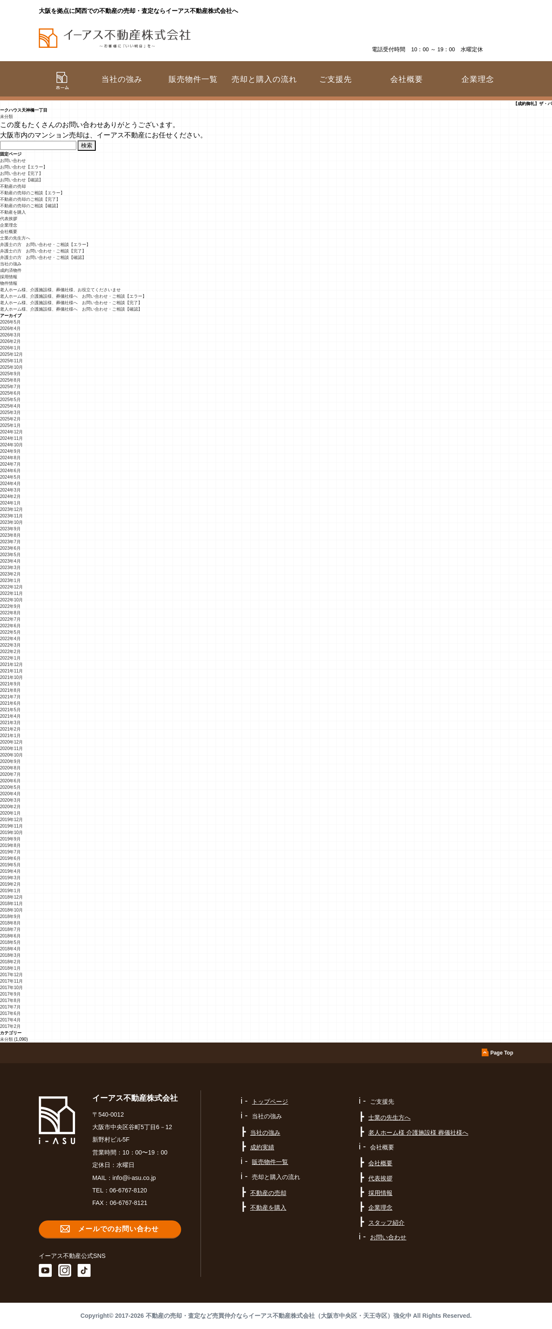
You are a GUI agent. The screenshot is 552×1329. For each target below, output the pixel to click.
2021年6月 (10, 703)
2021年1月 (10, 735)
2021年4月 (10, 716)
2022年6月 (10, 625)
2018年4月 (10, 948)
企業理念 (477, 79)
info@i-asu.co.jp (134, 1177)
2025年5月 (10, 399)
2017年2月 (10, 1026)
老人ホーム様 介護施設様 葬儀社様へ (418, 1132)
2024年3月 (10, 490)
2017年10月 (11, 987)
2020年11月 (11, 748)
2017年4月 (10, 1020)
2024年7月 (10, 464)
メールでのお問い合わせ (118, 1229)
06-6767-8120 (128, 1190)
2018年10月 (11, 910)
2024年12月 (11, 432)
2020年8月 (10, 768)
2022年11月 (11, 593)
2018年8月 (10, 923)
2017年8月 (10, 1000)
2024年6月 (10, 470)
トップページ (270, 1101)
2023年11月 (11, 516)
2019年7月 (10, 852)
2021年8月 (10, 690)
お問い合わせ (13, 160)
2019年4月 (10, 871)
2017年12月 (11, 974)
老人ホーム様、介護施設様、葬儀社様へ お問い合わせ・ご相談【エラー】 (73, 296)
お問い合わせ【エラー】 (23, 167)
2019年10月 (11, 832)
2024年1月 (10, 503)
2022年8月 (10, 612)
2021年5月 (10, 709)
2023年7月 (10, 541)
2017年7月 (10, 1007)
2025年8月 (10, 380)
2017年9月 (10, 994)
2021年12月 (11, 664)
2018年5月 (10, 942)
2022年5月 (10, 632)
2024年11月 (11, 438)
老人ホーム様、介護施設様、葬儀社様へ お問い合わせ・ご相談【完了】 (71, 302)
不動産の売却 (13, 186)
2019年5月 (10, 864)
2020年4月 (10, 793)
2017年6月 (10, 1013)
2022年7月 (10, 619)
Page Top (501, 1053)
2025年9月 (10, 373)
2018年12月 (11, 897)
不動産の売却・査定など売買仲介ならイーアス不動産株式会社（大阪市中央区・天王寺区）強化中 (278, 1315)
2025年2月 (10, 419)
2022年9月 (10, 606)
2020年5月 (10, 787)
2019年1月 (10, 890)
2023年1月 (10, 580)
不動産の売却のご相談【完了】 (30, 199)
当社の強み (11, 263)
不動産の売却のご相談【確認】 (30, 205)
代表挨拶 (8, 218)
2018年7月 (10, 929)
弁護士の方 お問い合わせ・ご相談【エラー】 (45, 244)
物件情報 (8, 283)
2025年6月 (10, 393)
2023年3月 (10, 567)
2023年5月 (10, 554)
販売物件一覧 (193, 79)
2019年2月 (10, 884)
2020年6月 (10, 780)
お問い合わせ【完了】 (21, 173)
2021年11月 (11, 671)
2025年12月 (11, 354)
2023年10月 (11, 522)
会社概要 (8, 231)
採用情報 (8, 276)
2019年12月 (11, 819)
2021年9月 (10, 684)
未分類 (6, 116)
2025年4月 (10, 406)
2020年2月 (10, 806)
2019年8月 (10, 845)
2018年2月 (10, 961)
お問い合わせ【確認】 (21, 179)
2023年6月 (10, 548)
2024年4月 (10, 483)
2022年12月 (11, 587)
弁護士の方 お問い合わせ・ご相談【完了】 (43, 251)
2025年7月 (10, 386)
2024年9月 (10, 451)
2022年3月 (10, 645)
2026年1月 (10, 347)
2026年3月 (10, 335)
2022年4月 (10, 638)
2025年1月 (10, 425)
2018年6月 (10, 936)
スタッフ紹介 (386, 1222)
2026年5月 (10, 322)
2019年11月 (11, 826)
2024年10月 (11, 444)
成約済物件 (11, 270)
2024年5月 (10, 477)
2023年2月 (10, 574)
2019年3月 (10, 877)
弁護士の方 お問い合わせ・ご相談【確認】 (43, 257)
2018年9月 (10, 916)
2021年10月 (11, 677)
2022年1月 (10, 658)
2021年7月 (10, 696)
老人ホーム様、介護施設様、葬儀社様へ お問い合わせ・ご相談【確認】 (71, 309)
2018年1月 (10, 968)
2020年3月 (10, 800)
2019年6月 (10, 858)
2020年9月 (10, 761)
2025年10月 (11, 367)
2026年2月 (10, 341)
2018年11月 (11, 903)
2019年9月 (10, 839)
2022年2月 (10, 651)
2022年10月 (11, 600)
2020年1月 (10, 813)
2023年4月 (10, 561)
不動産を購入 (13, 212)
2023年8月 (10, 535)
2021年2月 (10, 729)
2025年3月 (10, 412)
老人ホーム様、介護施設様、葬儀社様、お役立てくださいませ (60, 289)
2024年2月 (10, 496)
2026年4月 (10, 328)
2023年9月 (10, 528)
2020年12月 (11, 742)
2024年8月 (10, 457)
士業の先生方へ (15, 238)
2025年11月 (11, 360)
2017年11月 (11, 981)
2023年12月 (11, 509)
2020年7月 (10, 774)
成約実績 (262, 1147)
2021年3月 (10, 722)
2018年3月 (10, 955)
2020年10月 (11, 755)
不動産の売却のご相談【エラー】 (32, 192)
